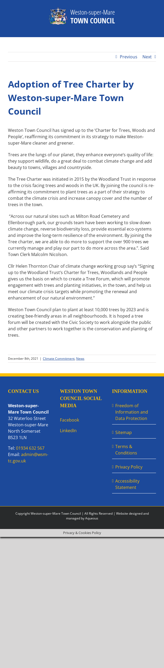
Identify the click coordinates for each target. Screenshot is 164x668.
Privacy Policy (128, 467)
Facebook (69, 420)
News (80, 358)
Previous (128, 57)
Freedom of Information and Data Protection (131, 412)
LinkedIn (68, 430)
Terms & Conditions (126, 450)
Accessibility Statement (127, 484)
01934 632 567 (30, 448)
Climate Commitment (59, 358)
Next (147, 57)
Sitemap (123, 432)
